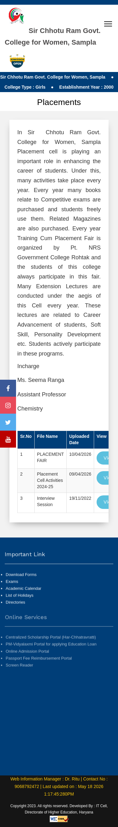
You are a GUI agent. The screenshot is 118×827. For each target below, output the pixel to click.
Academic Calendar (23, 594)
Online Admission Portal (27, 662)
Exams (12, 587)
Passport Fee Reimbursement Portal (39, 669)
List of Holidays (19, 600)
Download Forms (21, 580)
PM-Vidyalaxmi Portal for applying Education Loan (51, 655)
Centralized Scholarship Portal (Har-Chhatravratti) (51, 648)
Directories (15, 607)
